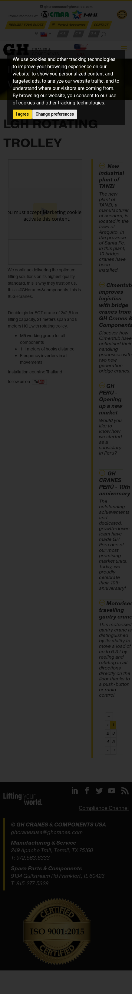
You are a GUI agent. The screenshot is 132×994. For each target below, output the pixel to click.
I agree (22, 114)
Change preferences (54, 114)
